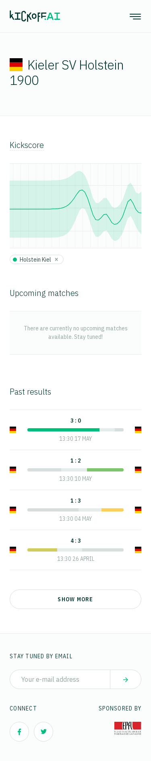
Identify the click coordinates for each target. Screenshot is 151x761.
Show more (75, 599)
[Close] (56, 259)
